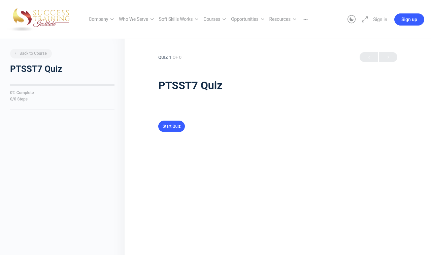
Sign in (380, 19)
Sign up (409, 19)
